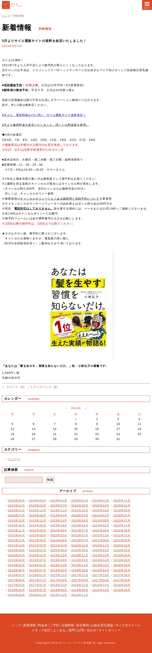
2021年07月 (79, 540)
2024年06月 (37, 515)
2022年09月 (37, 530)
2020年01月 (37, 555)
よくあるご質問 (64, 630)
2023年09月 (79, 520)
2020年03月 (122, 550)
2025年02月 (122, 505)
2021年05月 (122, 540)
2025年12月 (100, 500)
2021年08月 (58, 540)
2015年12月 (58, 595)
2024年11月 (58, 510)
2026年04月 (16, 500)
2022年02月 (58, 535)
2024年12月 (37, 510)
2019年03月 (122, 560)
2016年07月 (37, 590)
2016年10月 (100, 585)
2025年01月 (16, 510)
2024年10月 (79, 510)
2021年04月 (16, 545)
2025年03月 (100, 505)
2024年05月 (58, 515)
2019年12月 (58, 555)
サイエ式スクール (128, 625)
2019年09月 (122, 555)
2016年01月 (37, 595)
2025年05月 (79, 505)
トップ (6, 15)
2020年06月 (58, 550)
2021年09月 (37, 540)
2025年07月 (58, 505)
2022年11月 (16, 530)
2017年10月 (100, 575)
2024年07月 (16, 515)
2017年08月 (16, 580)
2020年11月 (100, 545)
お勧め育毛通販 (102, 625)
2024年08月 (122, 510)
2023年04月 (58, 525)
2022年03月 (37, 535)
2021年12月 (100, 535)
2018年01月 (37, 575)
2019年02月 (16, 565)
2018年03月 (122, 570)
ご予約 (54, 625)
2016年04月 (100, 590)
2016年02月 (16, 595)
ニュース (14, 459)
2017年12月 (58, 575)
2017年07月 (37, 580)
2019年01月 (37, 565)
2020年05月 (79, 550)
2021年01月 (58, 545)
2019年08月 (16, 560)
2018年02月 (16, 575)
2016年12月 (58, 585)
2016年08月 (16, 590)
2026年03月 (37, 500)
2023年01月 (100, 525)
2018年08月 (16, 570)
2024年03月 (79, 515)
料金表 (43, 625)
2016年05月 (79, 590)
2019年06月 (58, 560)
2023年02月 (79, 525)
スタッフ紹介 (41, 630)
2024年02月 (100, 515)
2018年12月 (58, 565)
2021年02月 (37, 545)
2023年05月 (37, 525)
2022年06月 (100, 530)
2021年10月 (16, 540)
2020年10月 (122, 545)
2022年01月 (79, 535)
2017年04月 (100, 580)
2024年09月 (100, 510)
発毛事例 (82, 625)
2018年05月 (79, 570)
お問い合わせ (86, 630)
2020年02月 (16, 555)
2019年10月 (100, 555)
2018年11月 (79, 565)
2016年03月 (122, 590)
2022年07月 (79, 530)
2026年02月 (58, 500)
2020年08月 (16, 550)
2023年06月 (16, 525)
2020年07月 (37, 550)
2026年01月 (79, 500)
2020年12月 (79, 545)
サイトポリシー (109, 630)
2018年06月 (58, 570)
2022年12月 (122, 525)
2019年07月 (37, 560)
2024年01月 (122, 515)
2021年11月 (122, 535)
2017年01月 (37, 585)
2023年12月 (16, 520)
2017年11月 (79, 575)
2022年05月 (122, 530)
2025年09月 (37, 505)
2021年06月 (100, 540)
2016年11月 (79, 585)
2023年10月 (58, 520)
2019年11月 (79, 555)
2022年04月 (16, 535)
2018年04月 (100, 570)
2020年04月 (100, 550)
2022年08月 (58, 530)
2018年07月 (37, 570)
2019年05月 (79, 560)
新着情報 (29, 625)
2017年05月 (79, 580)
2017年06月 (58, 580)
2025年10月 (16, 505)
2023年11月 (37, 520)
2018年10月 (100, 565)
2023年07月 (122, 520)
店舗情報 (67, 625)
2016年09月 (122, 585)
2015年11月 (79, 595)
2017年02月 (16, 585)
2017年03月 (122, 580)
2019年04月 (100, 560)
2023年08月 (100, 520)
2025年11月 (122, 500)
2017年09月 (122, 575)
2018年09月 (122, 565)
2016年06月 (58, 590)
